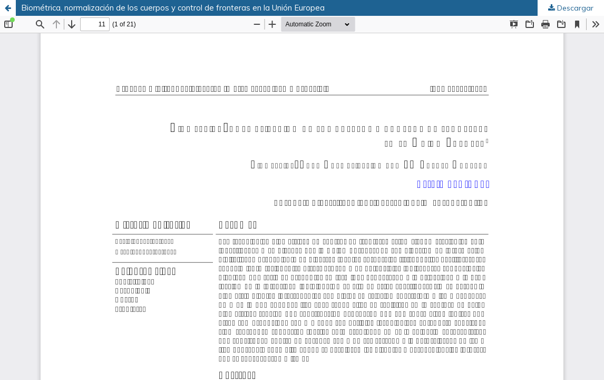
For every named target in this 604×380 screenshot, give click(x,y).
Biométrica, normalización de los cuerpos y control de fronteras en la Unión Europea (173, 8)
